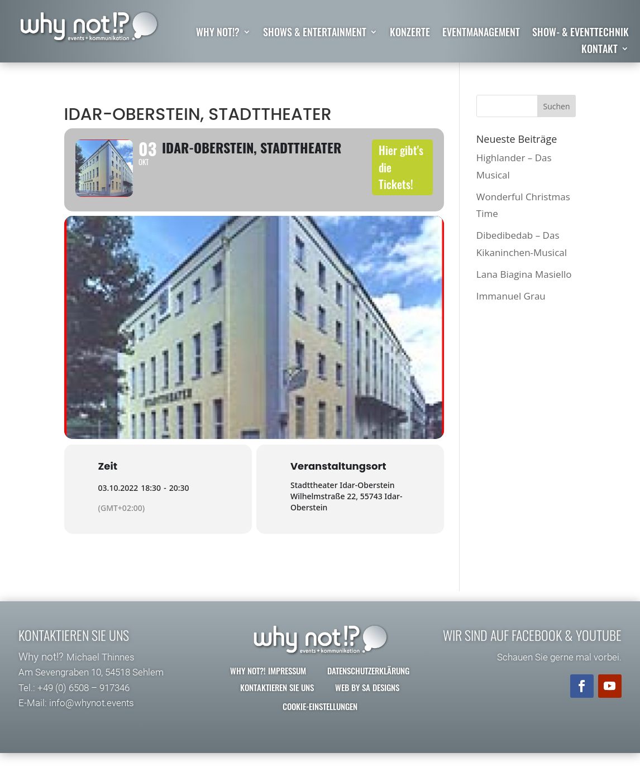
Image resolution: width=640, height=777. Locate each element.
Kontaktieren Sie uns (277, 704)
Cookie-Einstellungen (320, 723)
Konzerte (410, 33)
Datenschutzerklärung (368, 688)
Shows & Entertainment (314, 33)
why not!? (218, 33)
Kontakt (599, 50)
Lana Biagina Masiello (524, 274)
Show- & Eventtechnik (580, 33)
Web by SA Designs (367, 704)
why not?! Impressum (268, 688)
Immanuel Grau (511, 295)
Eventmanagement (481, 33)
